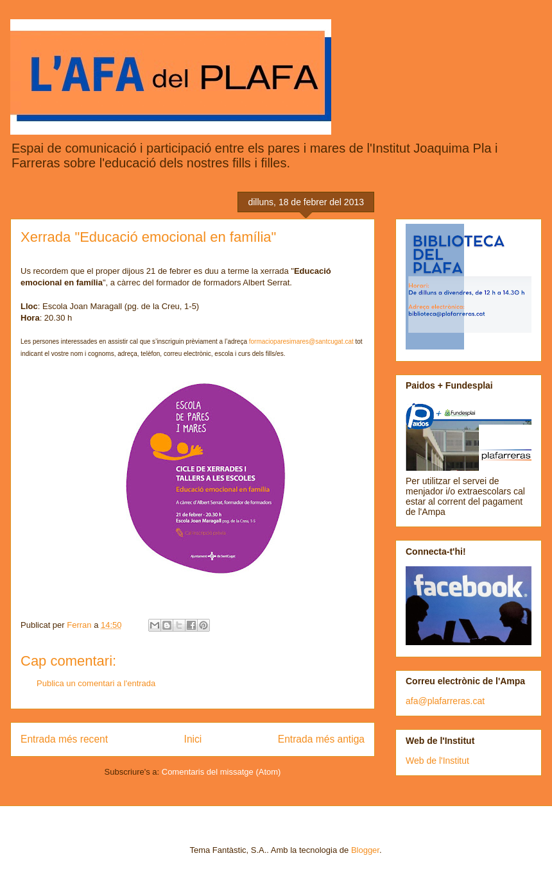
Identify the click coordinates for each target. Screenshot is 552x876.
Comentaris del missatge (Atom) (221, 772)
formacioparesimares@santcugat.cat (301, 341)
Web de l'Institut (437, 760)
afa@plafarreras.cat (445, 701)
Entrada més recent (64, 739)
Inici (193, 739)
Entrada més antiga (321, 739)
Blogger (365, 850)
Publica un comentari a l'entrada (96, 683)
